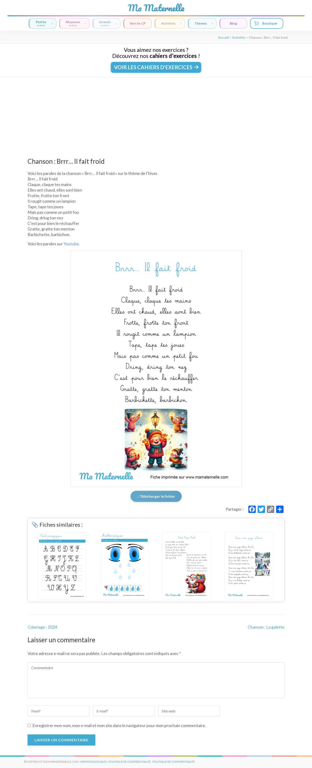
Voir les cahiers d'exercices (156, 67)
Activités (171, 23)
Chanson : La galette (266, 627)
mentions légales (94, 761)
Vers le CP (138, 23)
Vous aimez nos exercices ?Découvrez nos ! (156, 52)
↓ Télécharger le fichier (156, 496)
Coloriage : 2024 (42, 627)
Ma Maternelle (156, 8)
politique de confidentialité (130, 761)
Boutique (265, 23)
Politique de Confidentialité (174, 761)
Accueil (223, 37)
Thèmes (203, 23)
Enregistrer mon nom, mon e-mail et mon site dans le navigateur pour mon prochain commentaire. (119, 725)
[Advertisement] (156, 112)
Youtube (71, 243)
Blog (233, 23)
